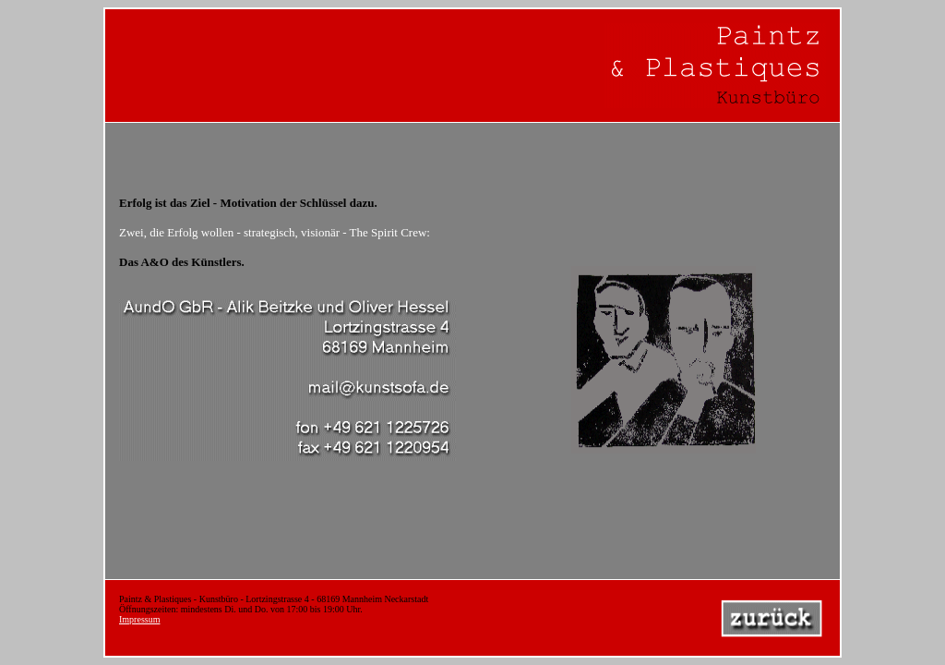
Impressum (139, 619)
